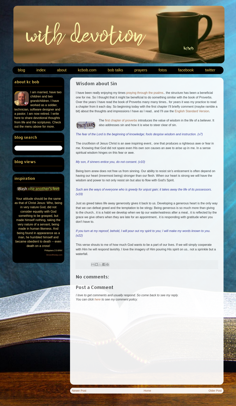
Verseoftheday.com (54, 255)
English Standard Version (192, 111)
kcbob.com (87, 70)
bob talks (115, 70)
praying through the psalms (144, 92)
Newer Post (79, 390)
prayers (140, 70)
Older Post (215, 390)
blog (21, 70)
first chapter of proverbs (121, 120)
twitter (210, 70)
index (41, 70)
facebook (186, 70)
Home (147, 390)
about (62, 70)
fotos (162, 70)
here (98, 299)
